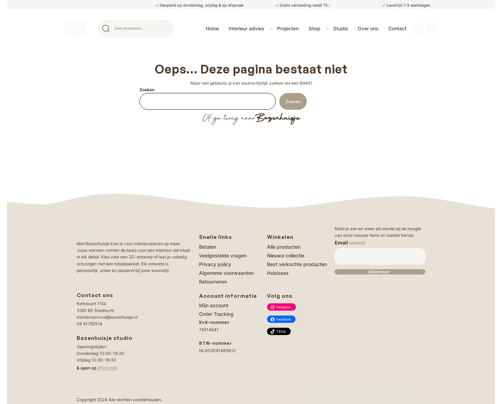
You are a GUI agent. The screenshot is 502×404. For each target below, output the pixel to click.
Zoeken (146, 89)
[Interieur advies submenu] (271, 28)
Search (166, 28)
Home (212, 28)
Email (350, 243)
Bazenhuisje (277, 118)
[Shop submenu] (327, 28)
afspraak (107, 368)
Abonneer (379, 271)
